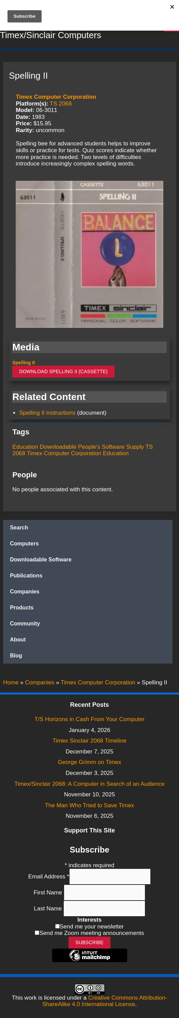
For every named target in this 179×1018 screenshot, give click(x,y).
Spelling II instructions (47, 413)
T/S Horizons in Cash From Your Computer (89, 719)
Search (19, 527)
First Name (49, 892)
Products (21, 607)
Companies (24, 591)
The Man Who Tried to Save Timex (89, 805)
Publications (26, 575)
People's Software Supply (111, 447)
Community (25, 623)
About (18, 639)
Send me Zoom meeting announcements (91, 933)
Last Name (48, 908)
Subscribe (89, 942)
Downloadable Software (40, 559)
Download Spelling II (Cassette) (63, 371)
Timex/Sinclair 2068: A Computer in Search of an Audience (89, 784)
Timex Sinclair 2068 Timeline (89, 740)
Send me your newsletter (92, 926)
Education (25, 447)
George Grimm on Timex (89, 762)
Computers (24, 543)
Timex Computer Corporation (56, 97)
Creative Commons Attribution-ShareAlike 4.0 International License (104, 1001)
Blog (16, 655)
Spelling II (23, 362)
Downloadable (58, 447)
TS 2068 (61, 103)
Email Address (48, 876)
